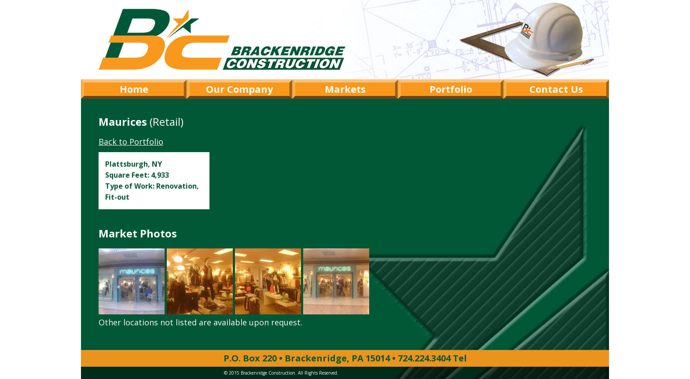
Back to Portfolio (131, 141)
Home (134, 88)
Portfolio (450, 88)
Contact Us (556, 88)
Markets (345, 88)
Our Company (239, 88)
